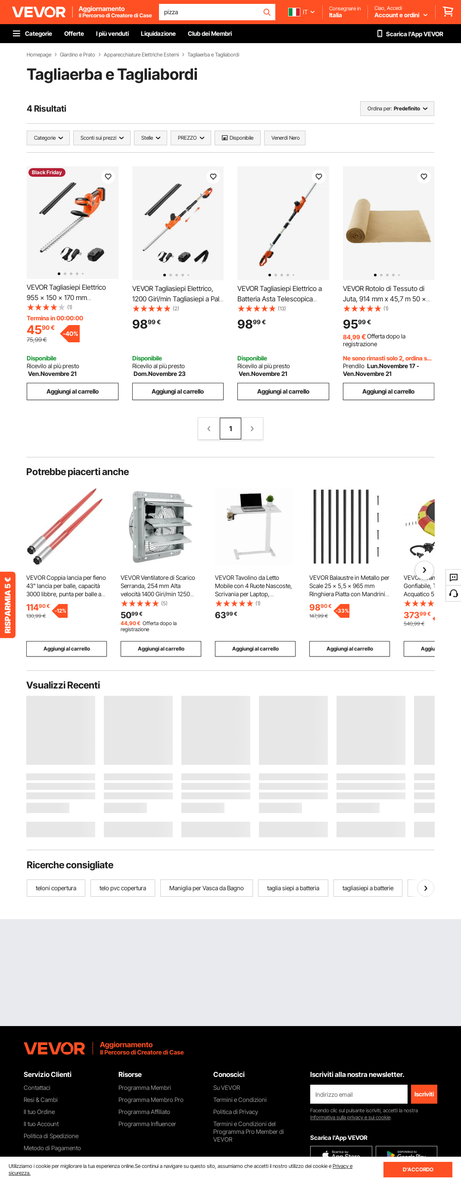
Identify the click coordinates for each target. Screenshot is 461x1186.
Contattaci (37, 1087)
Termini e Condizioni (240, 1099)
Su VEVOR (226, 1087)
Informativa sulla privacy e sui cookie (350, 1117)
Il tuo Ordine (39, 1111)
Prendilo (353, 365)
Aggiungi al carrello (73, 391)
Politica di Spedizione (51, 1135)
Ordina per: (380, 108)
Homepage (39, 55)
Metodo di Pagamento (52, 1148)
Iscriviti (424, 1094)
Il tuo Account (41, 1123)
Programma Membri (144, 1087)
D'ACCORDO (418, 1169)
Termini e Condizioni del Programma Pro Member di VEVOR (248, 1131)
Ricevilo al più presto (53, 365)
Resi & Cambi (41, 1099)
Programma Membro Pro (151, 1099)
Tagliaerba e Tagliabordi (213, 55)
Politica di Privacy (235, 1111)
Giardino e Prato (77, 55)
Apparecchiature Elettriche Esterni (141, 55)
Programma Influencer (147, 1123)
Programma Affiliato (144, 1111)
